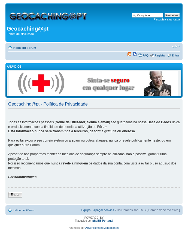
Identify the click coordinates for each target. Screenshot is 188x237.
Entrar (176, 55)
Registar (160, 55)
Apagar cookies (103, 210)
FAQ (145, 55)
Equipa (85, 210)
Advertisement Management (102, 227)
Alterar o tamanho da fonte (176, 46)
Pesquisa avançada (167, 19)
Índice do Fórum (24, 47)
